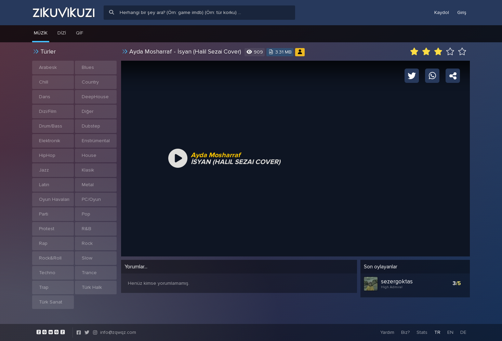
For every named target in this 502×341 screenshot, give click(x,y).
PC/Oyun (91, 199)
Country (90, 82)
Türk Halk (92, 287)
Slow (87, 258)
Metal (88, 185)
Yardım (387, 332)
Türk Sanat (50, 302)
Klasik (88, 170)
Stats (422, 332)
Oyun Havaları (54, 199)
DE (463, 332)
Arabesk (48, 67)
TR (437, 332)
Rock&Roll (50, 258)
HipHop (47, 155)
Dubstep (91, 126)
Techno (47, 273)
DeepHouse (95, 97)
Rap (43, 243)
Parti (43, 214)
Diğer (87, 111)
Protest (46, 229)
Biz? (405, 332)
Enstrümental (96, 141)
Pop (86, 214)
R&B (86, 229)
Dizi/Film (47, 111)
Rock (87, 243)
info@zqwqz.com (118, 332)
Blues (88, 67)
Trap (44, 287)
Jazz (44, 170)
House (89, 155)
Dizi (61, 33)
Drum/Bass (50, 126)
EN (450, 332)
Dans (44, 97)
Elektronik (49, 141)
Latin (44, 185)
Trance (89, 273)
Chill (43, 82)
